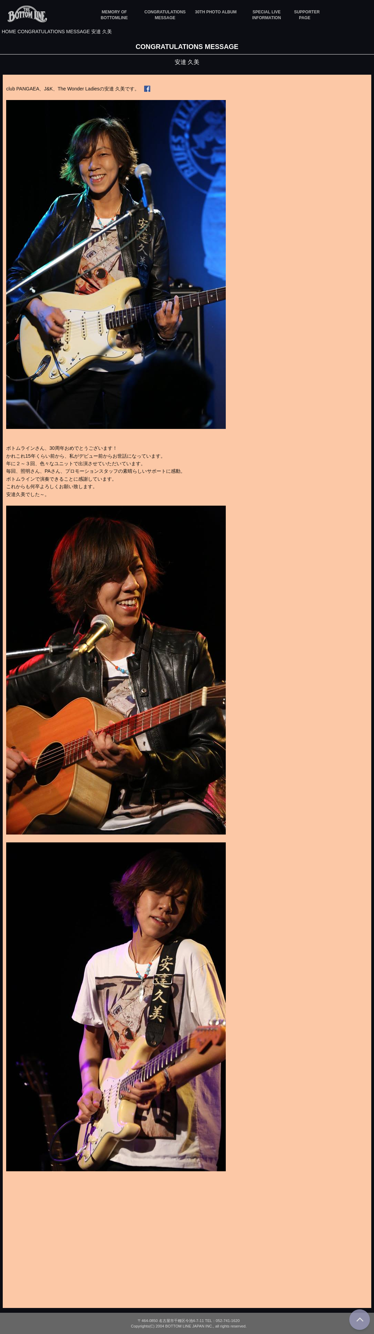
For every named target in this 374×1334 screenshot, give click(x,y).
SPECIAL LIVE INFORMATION (266, 15)
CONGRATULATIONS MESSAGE (165, 15)
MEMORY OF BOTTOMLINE (114, 15)
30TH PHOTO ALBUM (215, 12)
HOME (9, 31)
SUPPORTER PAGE (304, 15)
